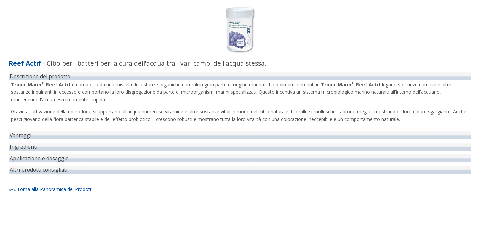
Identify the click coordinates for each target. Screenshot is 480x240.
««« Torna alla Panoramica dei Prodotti (51, 189)
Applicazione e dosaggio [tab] (39, 158)
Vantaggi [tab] (20, 135)
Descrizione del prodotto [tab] (40, 76)
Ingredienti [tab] (23, 146)
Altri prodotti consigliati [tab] (38, 169)
